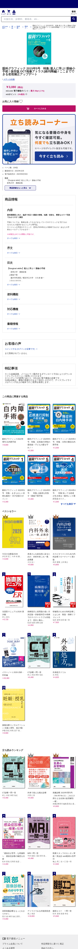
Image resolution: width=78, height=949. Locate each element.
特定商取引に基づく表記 (52, 944)
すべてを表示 (67, 504)
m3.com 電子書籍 (5, 27)
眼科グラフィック (26, 27)
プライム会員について (12, 944)
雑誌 (12, 27)
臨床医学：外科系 (18, 27)
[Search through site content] (36, 19)
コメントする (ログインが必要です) (20, 349)
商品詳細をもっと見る (18, 188)
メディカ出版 (9, 79)
